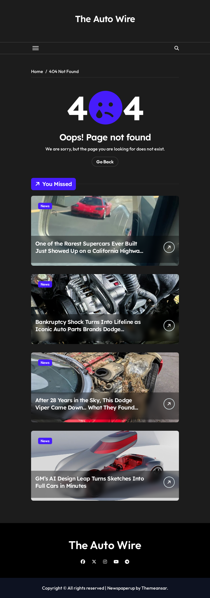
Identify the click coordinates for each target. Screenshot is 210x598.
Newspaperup (121, 588)
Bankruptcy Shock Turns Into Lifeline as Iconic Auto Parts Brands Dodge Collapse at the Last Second (88, 329)
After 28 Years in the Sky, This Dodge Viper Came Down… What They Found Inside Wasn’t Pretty (84, 407)
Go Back (105, 161)
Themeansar (154, 588)
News (45, 206)
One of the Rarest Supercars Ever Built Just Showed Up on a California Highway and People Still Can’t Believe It (89, 251)
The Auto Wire (105, 18)
